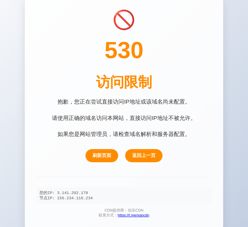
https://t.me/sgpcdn (133, 216)
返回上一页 (144, 154)
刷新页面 (101, 154)
